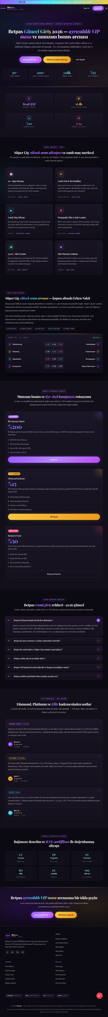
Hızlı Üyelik (80, 60)
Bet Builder (60, 947)
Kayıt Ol (86, 8)
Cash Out (59, 955)
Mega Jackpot (10, 983)
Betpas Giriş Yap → (30, 60)
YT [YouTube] (23, 952)
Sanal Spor (60, 951)
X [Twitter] (7, 952)
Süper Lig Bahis (61, 939)
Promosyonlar (61, 975)
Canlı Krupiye (10, 971)
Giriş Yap (98, 8)
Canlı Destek (60, 979)
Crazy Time (9, 975)
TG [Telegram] (17, 952)
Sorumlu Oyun (61, 983)
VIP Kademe (60, 971)
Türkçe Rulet (10, 979)
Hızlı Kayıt (59, 966)
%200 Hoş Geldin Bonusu (57, 60)
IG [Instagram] (12, 952)
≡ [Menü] (106, 8)
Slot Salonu (9, 966)
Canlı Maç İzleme (62, 943)
